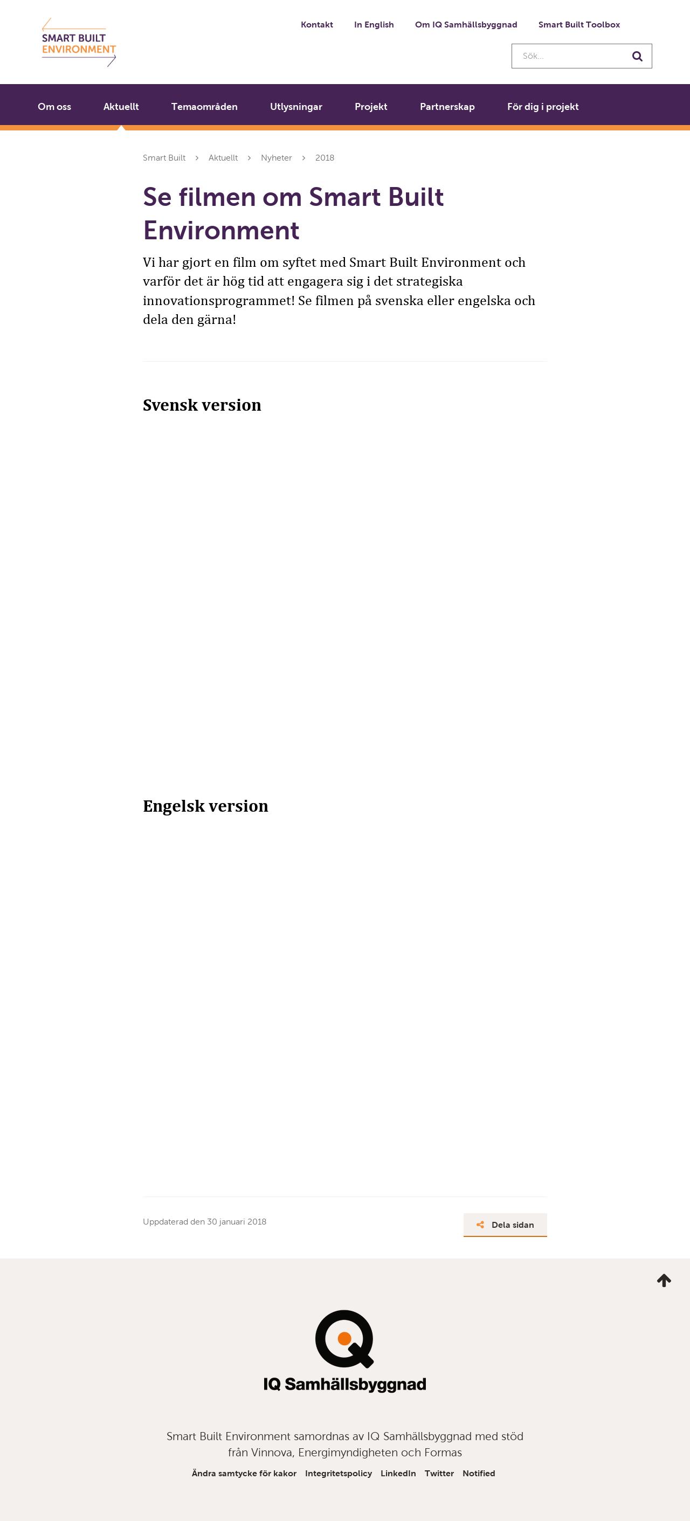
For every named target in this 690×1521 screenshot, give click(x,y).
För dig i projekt (543, 106)
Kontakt (317, 24)
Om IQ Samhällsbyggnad (466, 24)
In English (374, 24)
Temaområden (204, 106)
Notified (479, 1473)
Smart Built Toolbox (579, 24)
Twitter (439, 1473)
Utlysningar (296, 106)
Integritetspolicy (338, 1473)
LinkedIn (398, 1473)
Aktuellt (121, 106)
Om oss (54, 106)
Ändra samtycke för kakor (244, 1473)
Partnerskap (447, 106)
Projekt (371, 106)
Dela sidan (505, 1224)
